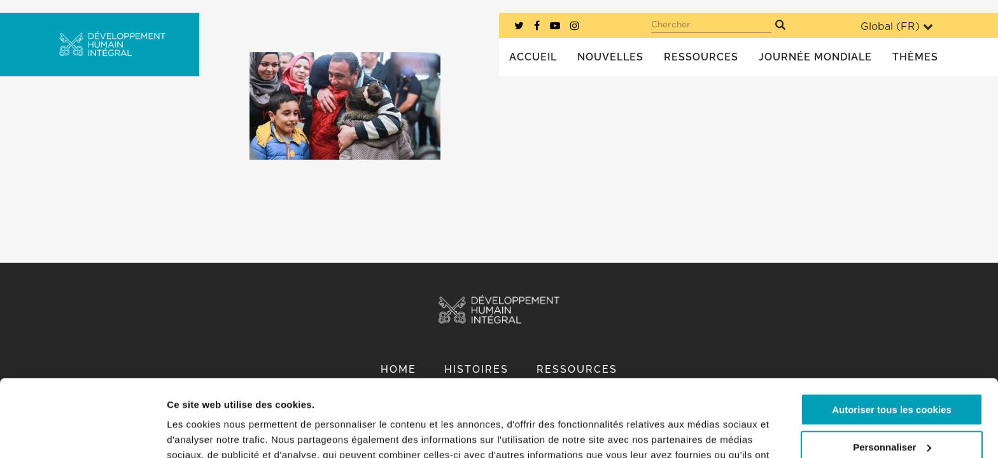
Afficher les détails (210, 432)
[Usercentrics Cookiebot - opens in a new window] (82, 433)
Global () (897, 26)
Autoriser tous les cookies (892, 337)
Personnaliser (892, 374)
